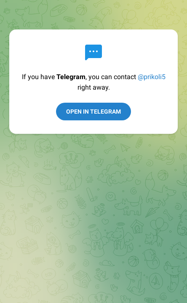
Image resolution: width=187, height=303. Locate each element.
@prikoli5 (152, 77)
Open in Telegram (93, 111)
